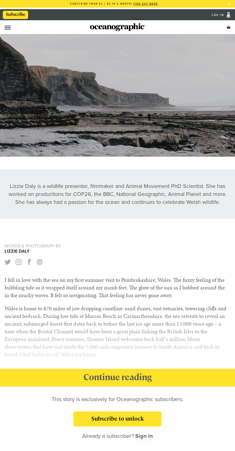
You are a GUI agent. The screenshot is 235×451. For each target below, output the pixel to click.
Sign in (144, 436)
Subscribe (15, 14)
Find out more (145, 4)
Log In (218, 15)
